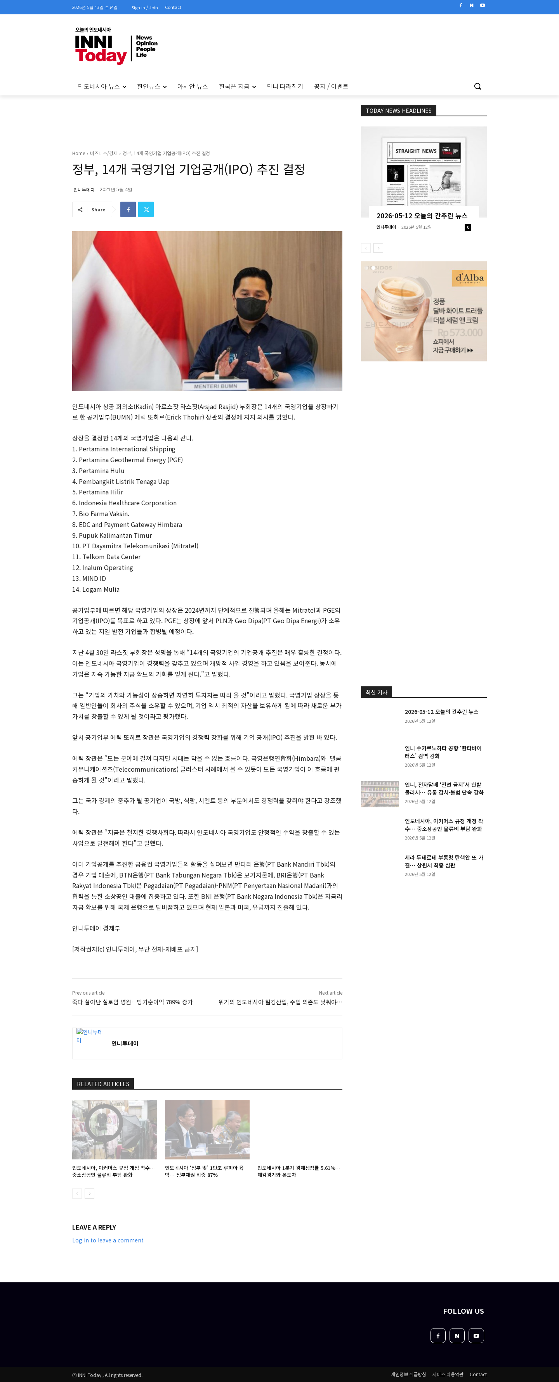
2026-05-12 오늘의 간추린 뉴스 (422, 215)
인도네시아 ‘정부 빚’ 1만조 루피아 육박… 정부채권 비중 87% (204, 1171)
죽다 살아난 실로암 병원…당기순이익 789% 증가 (132, 1002)
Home (78, 153)
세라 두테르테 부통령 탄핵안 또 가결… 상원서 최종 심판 (444, 861)
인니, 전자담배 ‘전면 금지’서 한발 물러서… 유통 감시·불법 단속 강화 (444, 788)
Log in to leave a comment (108, 1240)
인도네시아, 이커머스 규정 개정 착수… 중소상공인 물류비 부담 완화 (113, 1171)
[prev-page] (77, 1194)
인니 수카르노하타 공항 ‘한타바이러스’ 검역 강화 (443, 752)
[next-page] (89, 1194)
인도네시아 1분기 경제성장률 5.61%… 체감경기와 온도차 (298, 1171)
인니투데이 (84, 189)
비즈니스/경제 (104, 153)
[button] (477, 86)
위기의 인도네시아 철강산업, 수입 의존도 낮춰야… (280, 1002)
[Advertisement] (39, 201)
